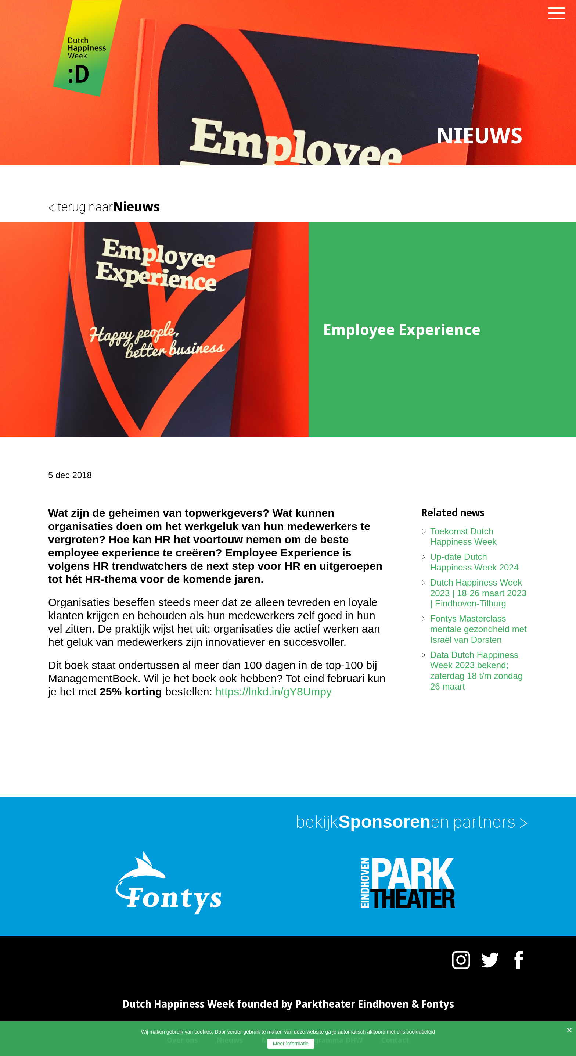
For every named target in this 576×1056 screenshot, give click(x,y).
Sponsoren (412, 821)
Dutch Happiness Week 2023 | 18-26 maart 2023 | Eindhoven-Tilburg (478, 593)
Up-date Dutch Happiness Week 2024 (474, 562)
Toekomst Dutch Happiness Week (463, 536)
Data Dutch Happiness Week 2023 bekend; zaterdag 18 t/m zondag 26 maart (476, 670)
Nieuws (104, 206)
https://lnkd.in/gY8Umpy (273, 691)
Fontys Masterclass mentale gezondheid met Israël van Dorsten (478, 629)
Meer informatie (291, 1043)
